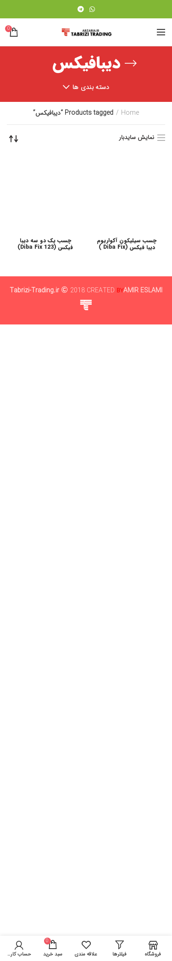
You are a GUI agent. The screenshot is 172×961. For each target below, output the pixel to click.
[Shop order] (14, 138)
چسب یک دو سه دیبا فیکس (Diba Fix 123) (45, 855)
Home (130, 113)
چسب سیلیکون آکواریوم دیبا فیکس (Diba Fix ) (126, 855)
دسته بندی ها (91, 87)
